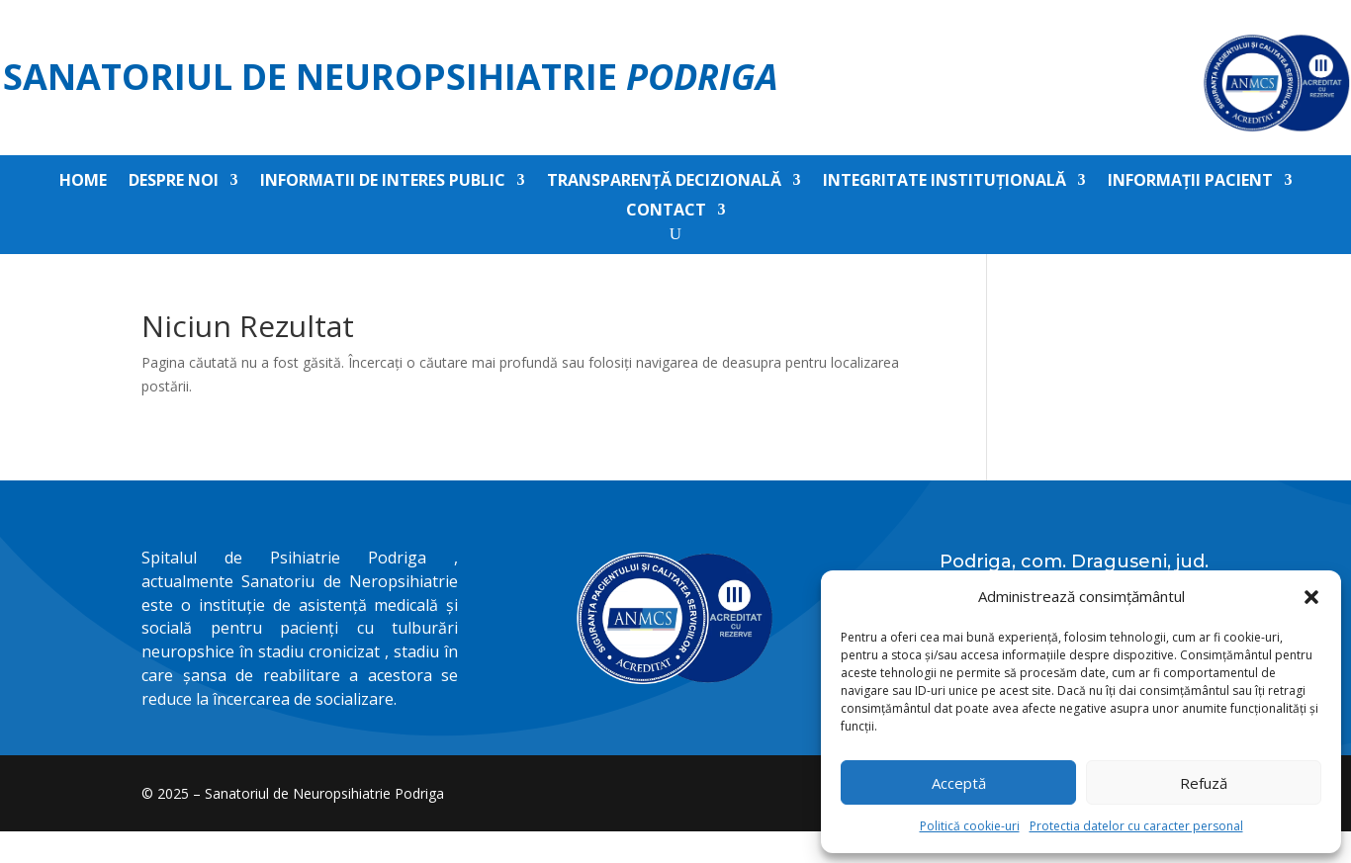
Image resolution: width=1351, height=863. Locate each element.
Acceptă (959, 783)
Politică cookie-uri (970, 826)
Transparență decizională (664, 182)
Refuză (1203, 783)
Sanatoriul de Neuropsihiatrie (390, 76)
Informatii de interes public (382, 182)
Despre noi (174, 182)
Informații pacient (1190, 182)
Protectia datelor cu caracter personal (1136, 826)
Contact (666, 211)
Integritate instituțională (944, 182)
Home (83, 182)
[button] (1311, 597)
